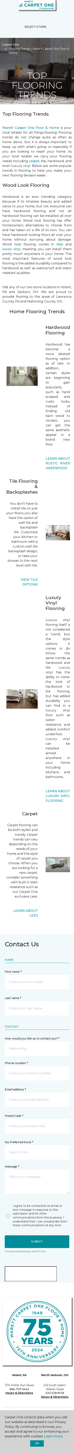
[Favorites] (63, 8)
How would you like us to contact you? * (32, 1038)
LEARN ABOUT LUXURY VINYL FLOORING (58, 796)
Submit (37, 1241)
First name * (13, 971)
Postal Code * (14, 1115)
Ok (37, 1443)
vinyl (26, 166)
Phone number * (16, 1063)
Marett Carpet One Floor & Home (30, 128)
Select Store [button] (35, 27)
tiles (59, 244)
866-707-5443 (19, 1389)
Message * (12, 1166)
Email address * (15, 1089)
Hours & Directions (19, 1393)
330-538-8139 (54, 1393)
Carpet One (10, 44)
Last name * (13, 998)
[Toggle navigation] (5, 8)
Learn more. (53, 1436)
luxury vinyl (11, 249)
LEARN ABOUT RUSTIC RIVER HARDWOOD (58, 463)
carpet (34, 161)
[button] (59, 8)
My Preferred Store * (19, 1142)
